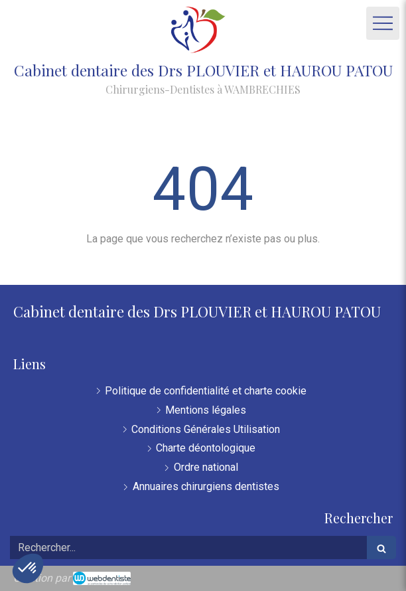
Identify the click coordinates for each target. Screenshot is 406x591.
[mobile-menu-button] (382, 23)
